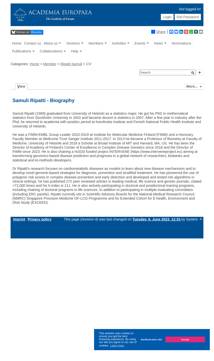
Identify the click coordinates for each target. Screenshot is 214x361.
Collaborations (51, 51)
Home (16, 43)
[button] (193, 73)
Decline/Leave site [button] (151, 339)
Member (49, 64)
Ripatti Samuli (71, 64)
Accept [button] (185, 339)
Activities (119, 43)
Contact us (32, 43)
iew (21, 86)
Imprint (19, 219)
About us (51, 43)
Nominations (181, 43)
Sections (73, 43)
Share (158, 32)
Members (95, 43)
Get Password (188, 17)
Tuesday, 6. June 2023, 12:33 (156, 219)
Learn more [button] (117, 345)
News (158, 43)
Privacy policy (39, 219)
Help (75, 51)
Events (139, 43)
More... (192, 86)
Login (167, 17)
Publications (21, 51)
